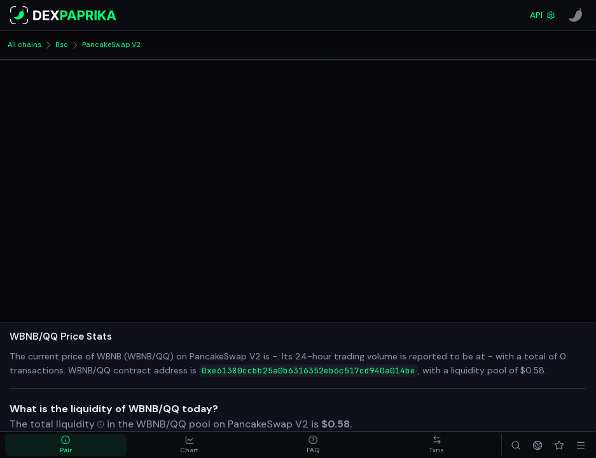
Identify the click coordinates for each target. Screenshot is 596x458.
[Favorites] (559, 445)
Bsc (61, 44)
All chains (24, 44)
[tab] (66, 445)
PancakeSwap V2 (111, 44)
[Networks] (537, 445)
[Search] (516, 445)
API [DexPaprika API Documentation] (542, 15)
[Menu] (581, 445)
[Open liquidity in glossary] (80, 424)
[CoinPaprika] (575, 15)
